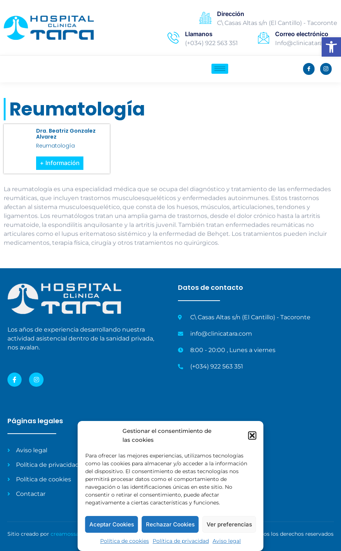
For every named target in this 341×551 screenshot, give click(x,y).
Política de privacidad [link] (181, 541)
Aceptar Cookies (111, 524)
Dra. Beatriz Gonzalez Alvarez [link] (66, 134)
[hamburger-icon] (219, 69)
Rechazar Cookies (170, 524)
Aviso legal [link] (227, 541)
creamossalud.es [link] (72, 534)
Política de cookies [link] (124, 541)
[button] (252, 435)
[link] (331, 47)
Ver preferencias (229, 524)
